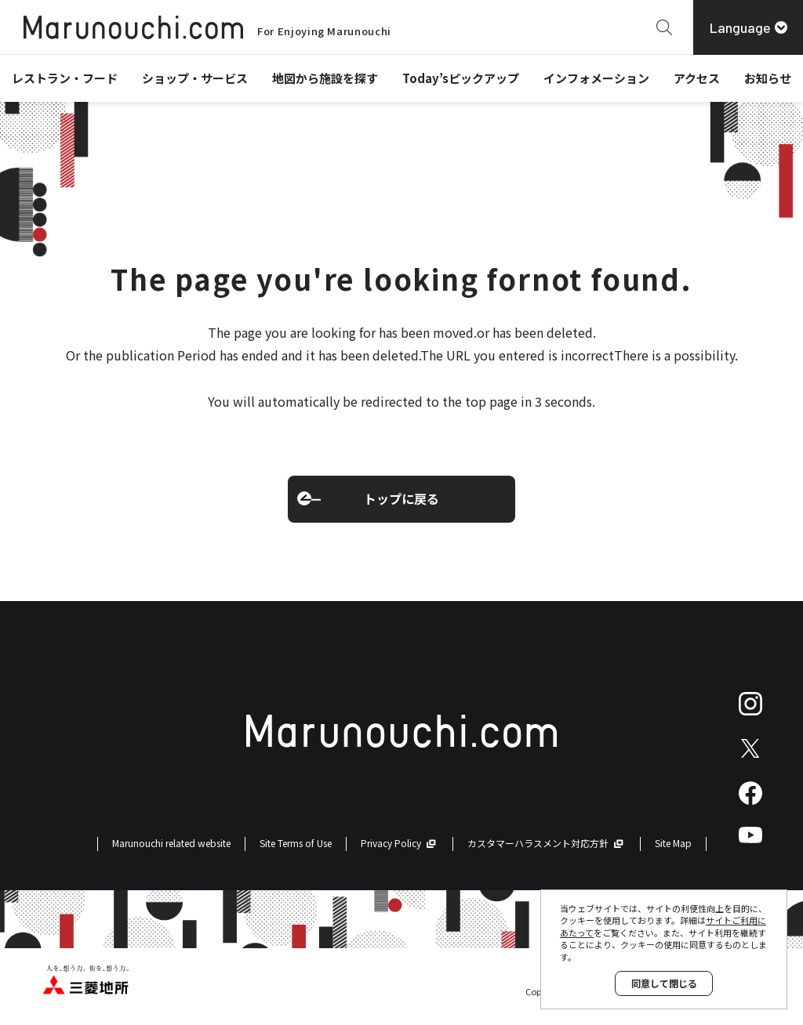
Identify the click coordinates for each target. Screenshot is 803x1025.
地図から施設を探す (325, 78)
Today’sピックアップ (460, 78)
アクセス (697, 78)
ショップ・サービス (195, 78)
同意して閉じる (664, 983)
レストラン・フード (65, 78)
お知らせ (767, 78)
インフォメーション (596, 78)
